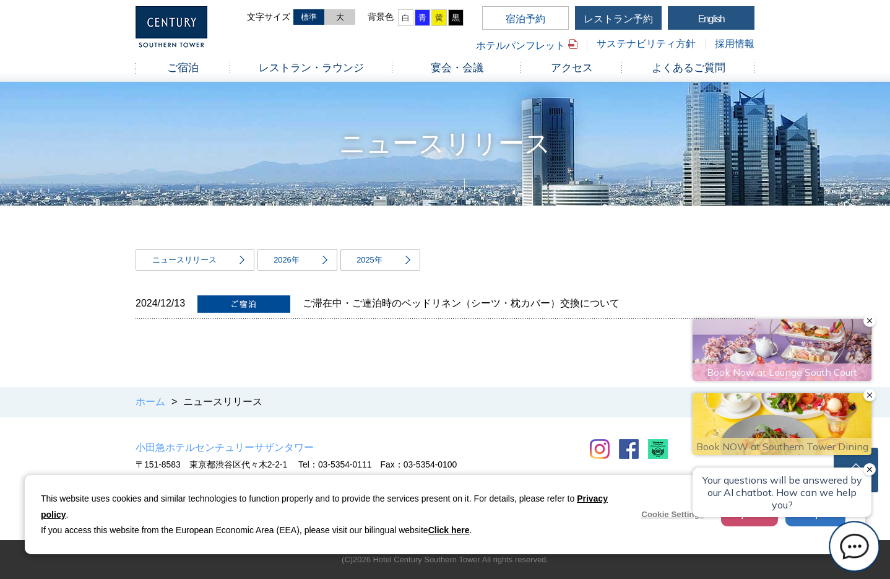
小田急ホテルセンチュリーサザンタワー (225, 447)
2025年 (369, 259)
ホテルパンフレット (520, 45)
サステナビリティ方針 (646, 43)
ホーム (150, 401)
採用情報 (734, 43)
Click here (449, 530)
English (711, 19)
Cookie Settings (672, 514)
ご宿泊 (183, 68)
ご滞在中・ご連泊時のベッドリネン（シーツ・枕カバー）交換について (461, 303)
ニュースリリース (184, 259)
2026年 (286, 259)
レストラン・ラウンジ (311, 68)
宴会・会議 (457, 68)
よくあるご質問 (688, 68)
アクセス (572, 68)
